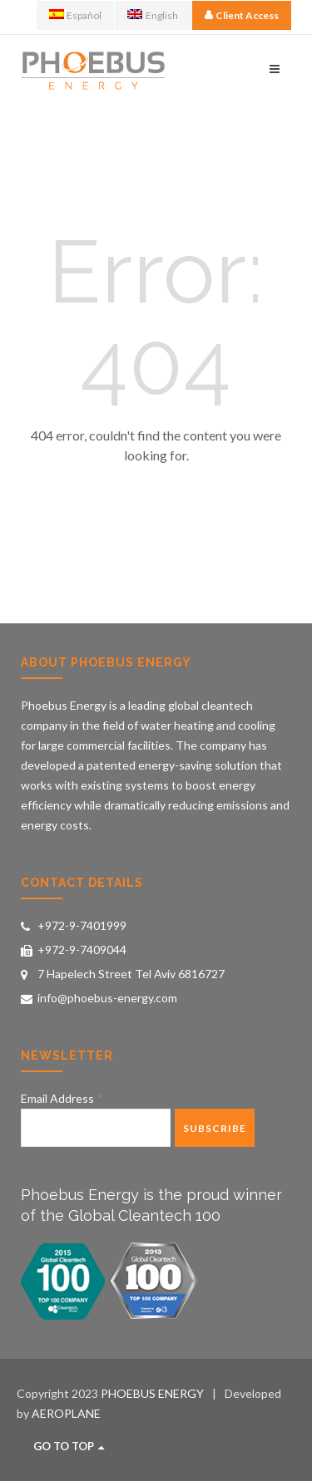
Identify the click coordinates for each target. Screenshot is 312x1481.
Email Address (61, 1098)
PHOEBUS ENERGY (152, 1393)
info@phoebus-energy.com (107, 998)
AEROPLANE (66, 1413)
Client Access (247, 15)
